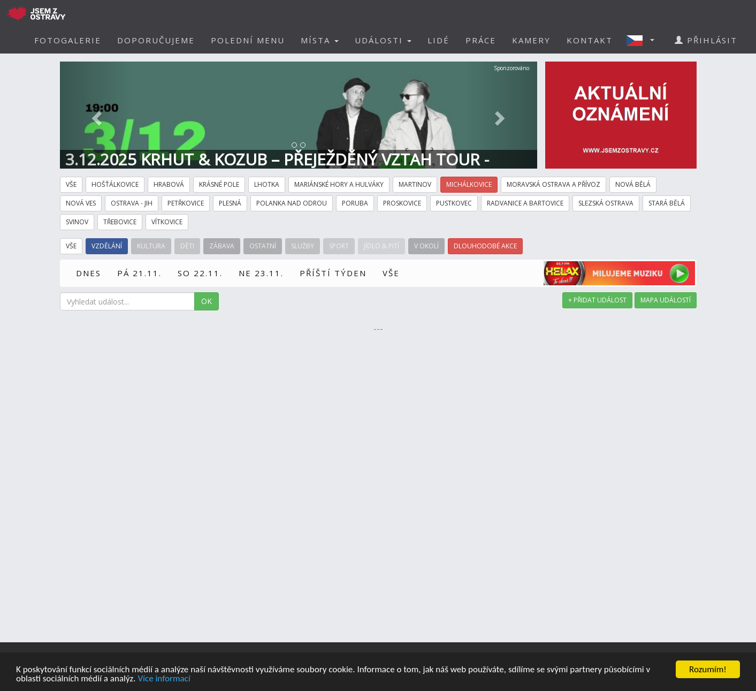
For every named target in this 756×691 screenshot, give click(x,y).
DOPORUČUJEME (156, 40)
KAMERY (531, 40)
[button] (644, 40)
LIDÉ (438, 40)
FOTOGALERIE (67, 40)
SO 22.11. (200, 273)
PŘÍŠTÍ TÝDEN (333, 273)
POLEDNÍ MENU (248, 40)
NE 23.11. (261, 273)
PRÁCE (480, 40)
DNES (88, 273)
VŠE (391, 273)
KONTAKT (590, 40)
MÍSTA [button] (320, 40)
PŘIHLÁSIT (706, 40)
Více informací (164, 679)
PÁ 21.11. (139, 273)
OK (206, 301)
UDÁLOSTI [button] (383, 40)
